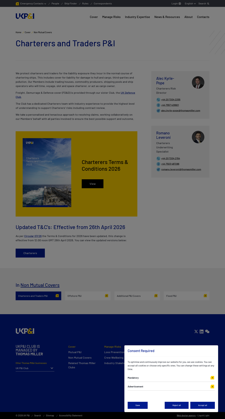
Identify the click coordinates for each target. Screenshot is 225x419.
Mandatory (133, 377)
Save (137, 405)
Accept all (202, 405)
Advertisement (135, 386)
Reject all (176, 405)
